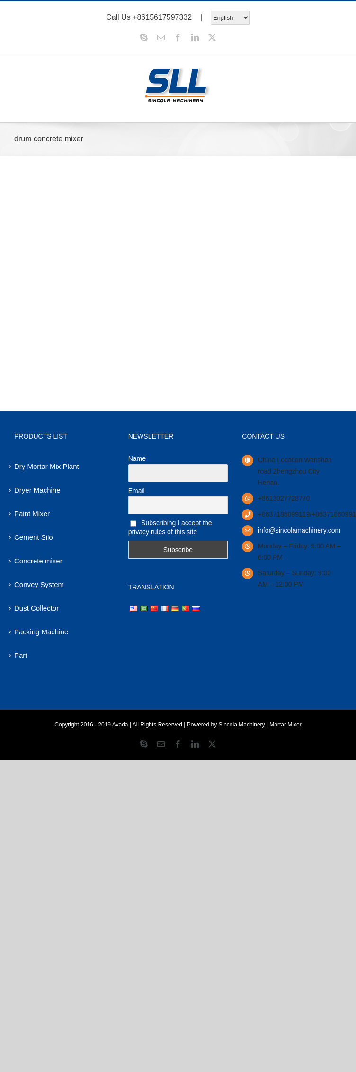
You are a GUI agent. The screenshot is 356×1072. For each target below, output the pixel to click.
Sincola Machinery (242, 724)
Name (137, 458)
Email (136, 490)
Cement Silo (33, 537)
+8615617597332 (162, 17)
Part (20, 655)
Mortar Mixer (285, 724)
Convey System (39, 584)
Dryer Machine (37, 490)
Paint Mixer (32, 514)
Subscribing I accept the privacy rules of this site (170, 527)
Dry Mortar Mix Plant (46, 466)
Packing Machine (41, 632)
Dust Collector (36, 608)
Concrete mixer (38, 561)
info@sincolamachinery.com (299, 530)
